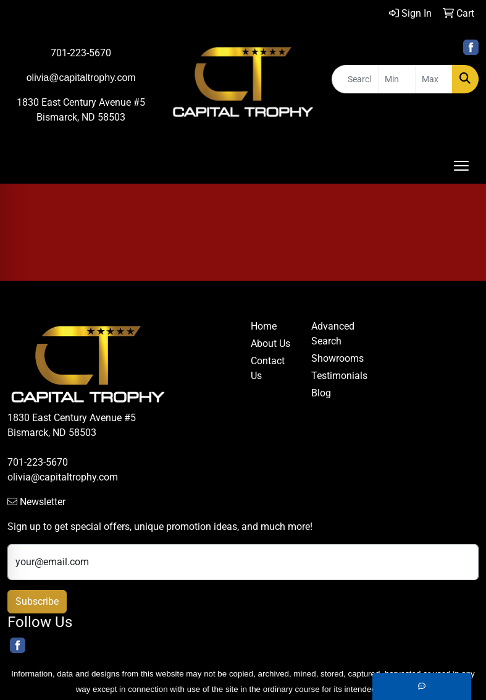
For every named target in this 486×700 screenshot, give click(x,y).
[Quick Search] (355, 79)
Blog (321, 393)
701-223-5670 (81, 53)
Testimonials (334, 376)
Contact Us (268, 368)
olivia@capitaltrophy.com (62, 477)
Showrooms (334, 358)
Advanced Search (332, 333)
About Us (270, 343)
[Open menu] (461, 165)
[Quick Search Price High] (434, 79)
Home (264, 326)
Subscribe (37, 601)
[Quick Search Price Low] (397, 79)
